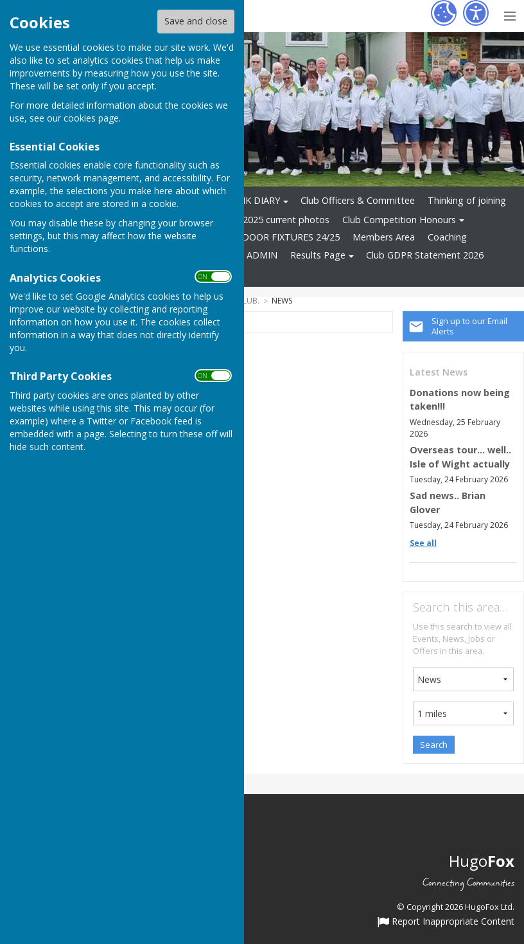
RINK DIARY (255, 200)
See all (423, 543)
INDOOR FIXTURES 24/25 (286, 237)
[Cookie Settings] (444, 13)
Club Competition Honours (399, 219)
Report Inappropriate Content (446, 922)
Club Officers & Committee (358, 200)
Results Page (317, 255)
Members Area (384, 237)
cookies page (91, 118)
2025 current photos (286, 219)
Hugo (481, 860)
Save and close (195, 21)
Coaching (447, 237)
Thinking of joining (467, 200)
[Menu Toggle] (509, 14)
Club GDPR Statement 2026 (425, 255)
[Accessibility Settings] (476, 13)
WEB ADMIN (250, 255)
